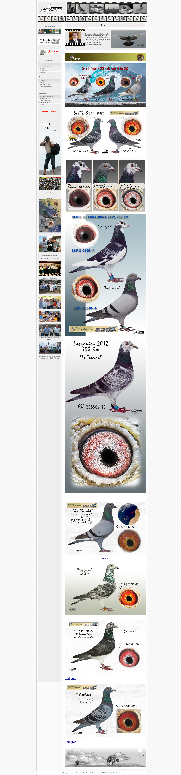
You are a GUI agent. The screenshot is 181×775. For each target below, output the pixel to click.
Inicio (41, 64)
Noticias (42, 82)
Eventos (42, 89)
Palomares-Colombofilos (47, 66)
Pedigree (105, 558)
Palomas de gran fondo (46, 96)
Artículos (42, 72)
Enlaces (42, 104)
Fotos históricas (44, 98)
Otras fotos (43, 80)
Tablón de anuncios (45, 84)
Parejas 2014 (43, 70)
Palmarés (42, 68)
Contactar (42, 106)
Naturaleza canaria (45, 100)
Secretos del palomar (46, 86)
